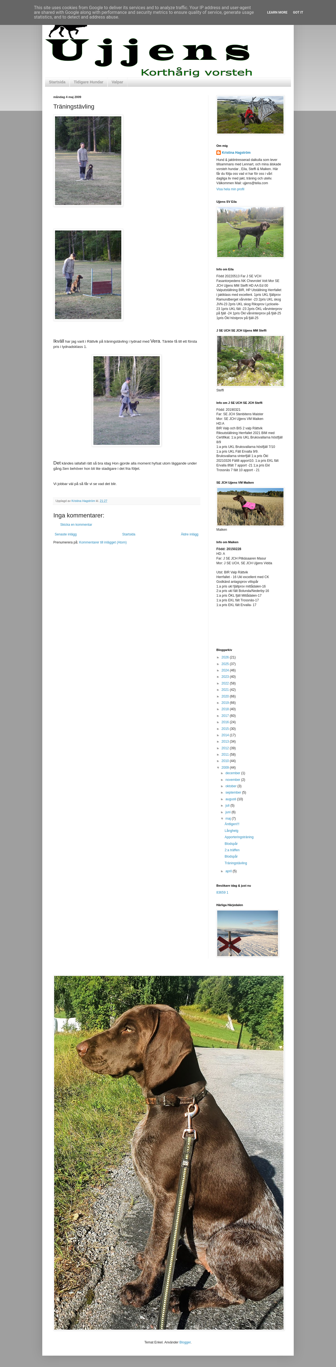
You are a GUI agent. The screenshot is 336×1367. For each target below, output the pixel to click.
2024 (226, 670)
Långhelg (231, 831)
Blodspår (231, 844)
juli (227, 805)
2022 (226, 683)
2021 (226, 690)
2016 (226, 722)
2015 (226, 729)
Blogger (185, 1342)
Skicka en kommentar (76, 525)
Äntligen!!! (232, 824)
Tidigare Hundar (88, 82)
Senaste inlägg (66, 534)
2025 (226, 664)
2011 (226, 754)
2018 (226, 709)
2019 (226, 703)
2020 (226, 696)
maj (228, 818)
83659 (220, 892)
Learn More (277, 12)
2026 (226, 657)
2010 (226, 761)
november (233, 780)
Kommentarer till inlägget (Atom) (103, 542)
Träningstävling (236, 863)
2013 (226, 741)
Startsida (57, 82)
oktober (231, 786)
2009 (226, 768)
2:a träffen (232, 850)
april (229, 871)
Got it (298, 12)
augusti (231, 799)
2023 (226, 677)
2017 (226, 716)
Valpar (117, 82)
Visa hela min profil (230, 189)
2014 (226, 735)
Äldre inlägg (189, 534)
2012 (226, 748)
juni (228, 812)
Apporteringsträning (239, 837)
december (233, 773)
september (233, 792)
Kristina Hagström (236, 153)
